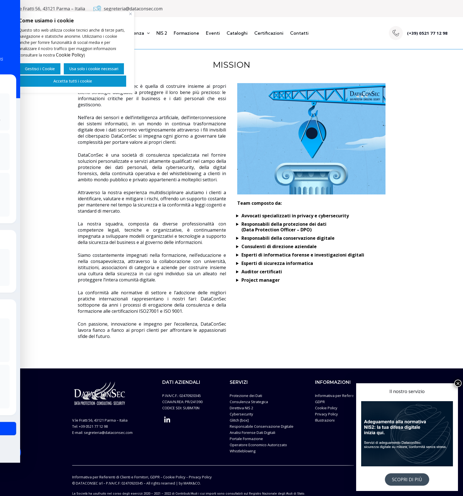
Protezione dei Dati (246, 395)
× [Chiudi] (458, 383)
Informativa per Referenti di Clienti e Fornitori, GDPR (116, 476)
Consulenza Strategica (249, 401)
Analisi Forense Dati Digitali (252, 432)
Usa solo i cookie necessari (93, 68)
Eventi (213, 33)
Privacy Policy (326, 414)
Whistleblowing (242, 450)
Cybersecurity (241, 414)
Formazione (186, 33)
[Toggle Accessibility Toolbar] (13, 452)
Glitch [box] (239, 420)
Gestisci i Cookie (40, 68)
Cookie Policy (70, 55)
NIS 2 (161, 33)
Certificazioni (268, 33)
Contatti (299, 33)
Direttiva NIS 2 (241, 407)
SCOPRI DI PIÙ (407, 479)
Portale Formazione (246, 438)
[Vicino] (130, 14)
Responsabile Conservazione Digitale (261, 426)
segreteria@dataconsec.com (133, 9)
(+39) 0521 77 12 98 (427, 33)
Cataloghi (237, 33)
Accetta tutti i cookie (72, 81)
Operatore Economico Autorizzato (258, 444)
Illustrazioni (325, 420)
